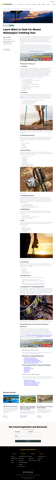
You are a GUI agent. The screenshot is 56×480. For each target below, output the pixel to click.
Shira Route (26, 372)
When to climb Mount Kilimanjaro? (31, 363)
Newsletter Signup (41, 456)
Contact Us (40, 458)
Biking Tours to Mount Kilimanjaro (31, 383)
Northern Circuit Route (28, 368)
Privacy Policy (18, 475)
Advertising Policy (31, 475)
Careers (12, 462)
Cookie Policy (38, 475)
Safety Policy (21, 460)
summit (21, 97)
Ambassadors (31, 458)
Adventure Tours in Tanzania (30, 381)
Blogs (39, 4)
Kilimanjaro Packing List (7, 39)
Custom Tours (34, 4)
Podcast (12, 460)
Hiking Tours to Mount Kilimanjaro (31, 385)
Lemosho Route (27, 367)
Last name (30, 431)
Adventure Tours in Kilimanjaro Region (32, 382)
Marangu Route (27, 369)
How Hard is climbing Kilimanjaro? (31, 359)
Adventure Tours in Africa (29, 380)
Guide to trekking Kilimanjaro (30, 357)
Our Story (13, 456)
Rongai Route (27, 370)
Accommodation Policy (23, 456)
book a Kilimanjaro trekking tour (43, 336)
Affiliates (30, 456)
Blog (4, 9)
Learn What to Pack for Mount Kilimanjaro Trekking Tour (22, 9)
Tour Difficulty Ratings (23, 462)
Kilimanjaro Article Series (7, 43)
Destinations (8, 9)
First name (17, 431)
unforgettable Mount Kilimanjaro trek (37, 51)
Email (16, 436)
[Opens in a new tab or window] (24, 472)
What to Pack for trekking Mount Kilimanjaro (33, 361)
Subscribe (28, 441)
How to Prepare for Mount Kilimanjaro (32, 360)
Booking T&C (21, 458)
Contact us (52, 1)
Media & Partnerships (32, 460)
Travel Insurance (22, 466)
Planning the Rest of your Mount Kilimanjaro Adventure (9, 42)
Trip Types (21, 464)
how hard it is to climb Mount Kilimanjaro (34, 335)
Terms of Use (24, 475)
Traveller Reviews (14, 458)
